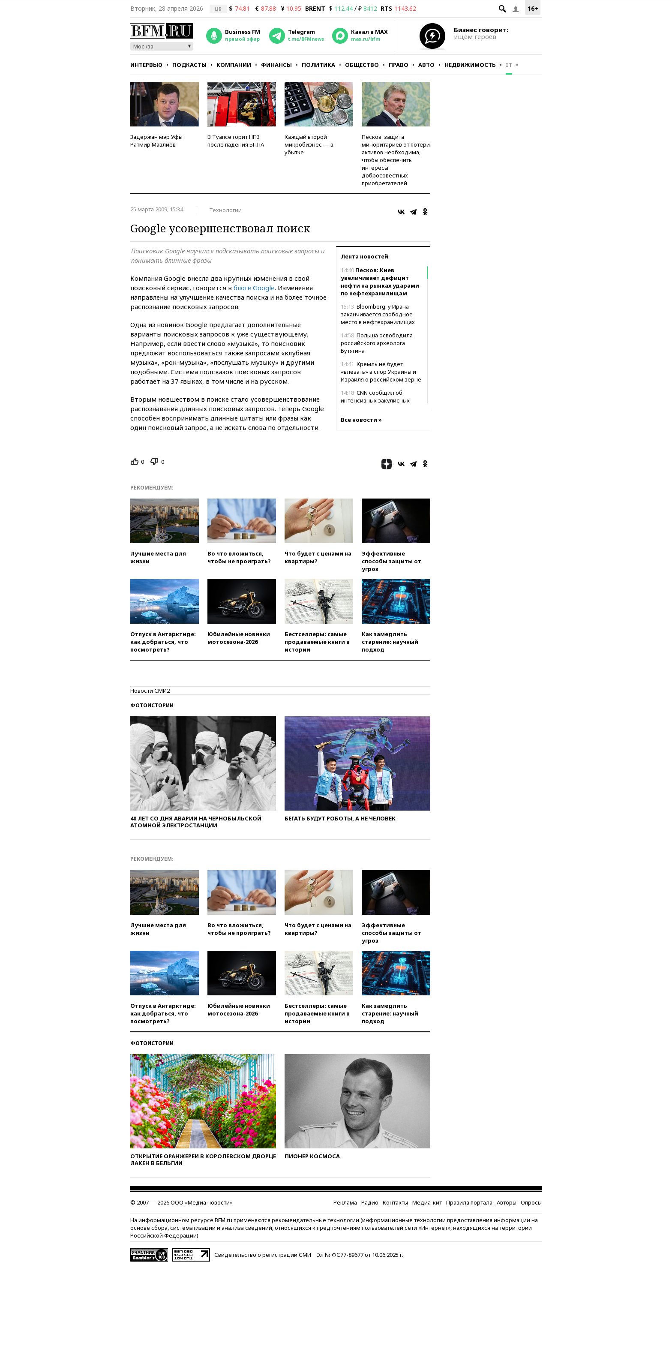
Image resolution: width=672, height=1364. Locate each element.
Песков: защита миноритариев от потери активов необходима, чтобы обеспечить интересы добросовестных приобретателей (396, 160)
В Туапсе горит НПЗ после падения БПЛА (235, 140)
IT (509, 65)
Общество (362, 65)
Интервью (146, 65)
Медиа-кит (427, 1202)
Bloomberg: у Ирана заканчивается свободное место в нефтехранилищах (378, 314)
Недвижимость (470, 65)
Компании (233, 65)
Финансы (276, 65)
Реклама (345, 1202)
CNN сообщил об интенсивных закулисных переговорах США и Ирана (376, 400)
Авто (426, 65)
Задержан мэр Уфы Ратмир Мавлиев (156, 140)
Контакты (395, 1202)
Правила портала (469, 1202)
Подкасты (189, 65)
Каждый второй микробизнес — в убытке (309, 144)
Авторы (506, 1202)
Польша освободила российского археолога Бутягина (377, 343)
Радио (369, 1202)
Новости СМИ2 (150, 690)
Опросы (531, 1202)
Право (398, 65)
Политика (318, 65)
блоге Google (254, 287)
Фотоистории (152, 705)
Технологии (225, 210)
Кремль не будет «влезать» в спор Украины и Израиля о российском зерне (381, 371)
